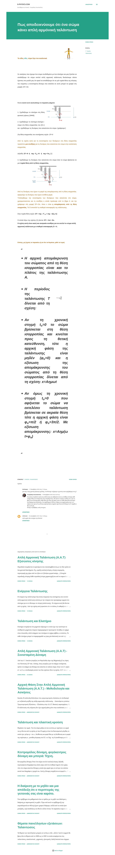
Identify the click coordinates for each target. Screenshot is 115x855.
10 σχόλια (30, 611)
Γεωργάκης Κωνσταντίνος (34, 494)
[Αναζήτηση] (88, 4)
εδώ (25, 58)
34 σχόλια (30, 674)
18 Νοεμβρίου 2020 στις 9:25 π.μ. (51, 494)
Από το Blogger (57, 850)
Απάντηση (25, 512)
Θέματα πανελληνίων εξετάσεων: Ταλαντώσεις (40, 825)
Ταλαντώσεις (88, 53)
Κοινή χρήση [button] (89, 42)
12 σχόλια (30, 581)
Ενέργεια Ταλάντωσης (33, 591)
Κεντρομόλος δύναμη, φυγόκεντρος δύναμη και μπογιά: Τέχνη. (42, 754)
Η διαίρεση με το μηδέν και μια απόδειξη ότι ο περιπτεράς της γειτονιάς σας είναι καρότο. (38, 789)
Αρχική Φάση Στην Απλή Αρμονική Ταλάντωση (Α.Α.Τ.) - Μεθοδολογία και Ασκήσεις (43, 688)
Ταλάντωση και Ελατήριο (34, 621)
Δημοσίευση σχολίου (33, 712)
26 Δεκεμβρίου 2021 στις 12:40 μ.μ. (38, 516)
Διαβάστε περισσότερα (64, 581)
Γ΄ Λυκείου (88, 51)
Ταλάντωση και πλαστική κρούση (40, 722)
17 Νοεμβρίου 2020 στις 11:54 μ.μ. (38, 489)
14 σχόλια (30, 641)
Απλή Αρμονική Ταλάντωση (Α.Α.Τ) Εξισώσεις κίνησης (41, 559)
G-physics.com (23, 4)
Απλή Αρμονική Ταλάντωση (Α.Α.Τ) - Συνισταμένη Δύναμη (42, 653)
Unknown (25, 516)
